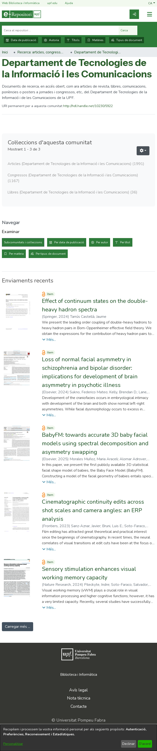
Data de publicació (21, 40)
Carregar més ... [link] (17, 626)
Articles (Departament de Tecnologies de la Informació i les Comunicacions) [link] (76, 163)
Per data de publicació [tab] (69, 242)
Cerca (128, 30)
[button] (151, 3)
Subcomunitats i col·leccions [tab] (23, 242)
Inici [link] (5, 52)
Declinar (128, 744)
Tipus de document (126, 40)
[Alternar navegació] (149, 14)
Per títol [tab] (125, 242)
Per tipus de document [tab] (51, 254)
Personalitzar (13, 744)
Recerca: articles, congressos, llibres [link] (41, 52)
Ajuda (66, 3)
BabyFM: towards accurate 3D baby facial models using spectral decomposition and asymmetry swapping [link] (95, 443)
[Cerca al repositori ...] (60, 30)
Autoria (51, 40)
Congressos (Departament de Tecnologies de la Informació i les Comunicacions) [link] (73, 178)
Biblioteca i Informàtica (78, 674)
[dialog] (78, 737)
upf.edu (49, 3)
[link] (134, 14)
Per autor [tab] (102, 242)
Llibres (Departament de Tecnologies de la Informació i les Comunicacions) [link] (72, 192)
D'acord (145, 744)
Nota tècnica (78, 698)
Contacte (79, 706)
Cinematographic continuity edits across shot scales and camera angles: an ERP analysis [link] (93, 510)
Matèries (95, 40)
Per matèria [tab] (16, 254)
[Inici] (21, 14)
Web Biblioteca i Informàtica (21, 3)
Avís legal (78, 690)
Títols (73, 40)
